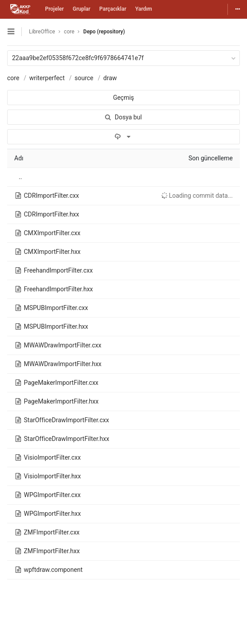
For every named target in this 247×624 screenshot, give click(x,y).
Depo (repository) (104, 32)
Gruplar (81, 9)
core (13, 78)
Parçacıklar (112, 9)
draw (110, 78)
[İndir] (123, 136)
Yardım (143, 9)
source (83, 78)
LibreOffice (42, 32)
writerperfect (47, 78)
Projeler (54, 9)
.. (20, 176)
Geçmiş (123, 97)
